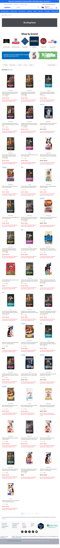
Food (6, 15)
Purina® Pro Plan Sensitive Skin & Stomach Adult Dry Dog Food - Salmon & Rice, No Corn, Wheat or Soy (10, 93)
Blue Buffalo (25, 47)
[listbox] (29, 42)
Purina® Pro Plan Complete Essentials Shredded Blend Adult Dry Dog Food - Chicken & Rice (28, 93)
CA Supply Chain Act (42, 536)
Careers (24, 524)
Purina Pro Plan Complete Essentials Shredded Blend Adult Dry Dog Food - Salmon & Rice (9, 156)
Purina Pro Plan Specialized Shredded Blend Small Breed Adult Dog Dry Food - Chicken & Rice (29, 281)
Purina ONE (43, 47)
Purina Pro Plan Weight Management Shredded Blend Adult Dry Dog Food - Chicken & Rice (9, 250)
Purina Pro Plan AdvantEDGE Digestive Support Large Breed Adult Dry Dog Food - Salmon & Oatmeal (48, 343)
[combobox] (28, 7)
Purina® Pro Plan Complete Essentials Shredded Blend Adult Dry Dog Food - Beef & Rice (29, 312)
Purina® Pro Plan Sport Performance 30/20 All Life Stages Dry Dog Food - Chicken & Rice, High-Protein (29, 218)
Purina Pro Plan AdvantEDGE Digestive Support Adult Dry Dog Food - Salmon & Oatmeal (47, 93)
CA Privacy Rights (52, 536)
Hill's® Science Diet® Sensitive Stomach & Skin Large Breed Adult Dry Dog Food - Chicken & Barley (29, 470)
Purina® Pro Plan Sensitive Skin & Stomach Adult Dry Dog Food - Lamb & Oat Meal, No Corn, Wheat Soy (29, 124)
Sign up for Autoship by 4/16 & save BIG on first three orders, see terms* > (29, 1)
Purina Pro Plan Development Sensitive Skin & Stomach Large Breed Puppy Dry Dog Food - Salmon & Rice (48, 312)
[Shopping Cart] (57, 8)
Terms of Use (19, 536)
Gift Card (16, 4)
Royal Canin (52, 47)
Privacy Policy (25, 536)
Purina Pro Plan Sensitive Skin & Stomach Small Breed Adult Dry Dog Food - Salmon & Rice (10, 375)
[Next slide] (55, 42)
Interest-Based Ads (33, 536)
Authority (34, 47)
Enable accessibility (8, 4)
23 (36, 513)
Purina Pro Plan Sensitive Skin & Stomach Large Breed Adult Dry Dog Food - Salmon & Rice (10, 124)
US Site (32, 523)
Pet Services (4, 523)
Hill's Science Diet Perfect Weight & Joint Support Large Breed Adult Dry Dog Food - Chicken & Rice (48, 281)
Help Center (4, 524)
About (23, 523)
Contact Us (14, 527)
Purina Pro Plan (6, 47)
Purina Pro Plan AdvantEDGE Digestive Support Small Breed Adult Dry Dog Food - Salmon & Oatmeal (10, 312)
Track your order (23, 4)
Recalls (13, 536)
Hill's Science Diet (16, 47)
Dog (3, 15)
